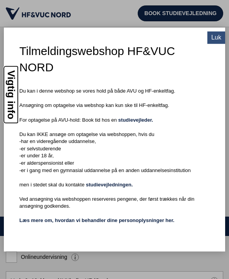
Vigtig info (11, 94)
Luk (216, 37)
